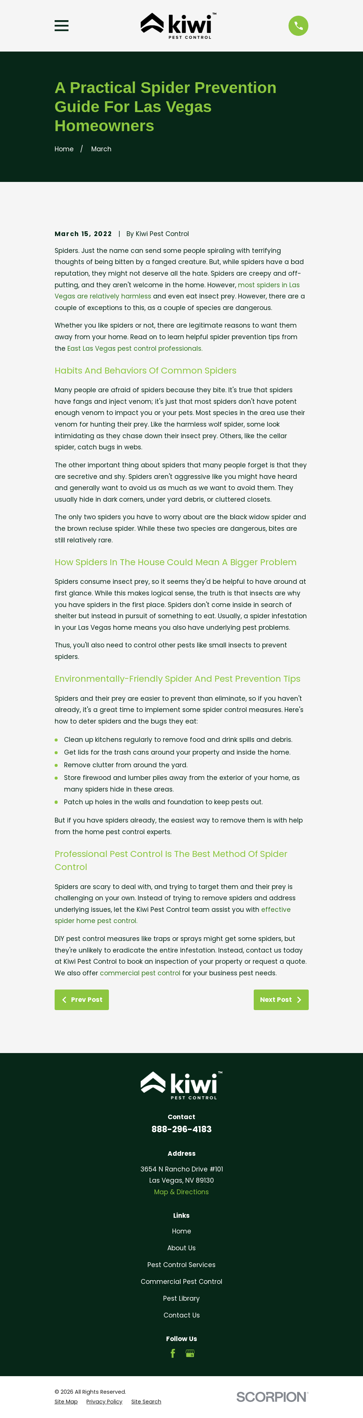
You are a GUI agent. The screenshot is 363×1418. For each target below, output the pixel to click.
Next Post (281, 999)
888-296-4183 (182, 1129)
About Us (181, 1248)
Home (181, 1231)
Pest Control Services (181, 1264)
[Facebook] (172, 1353)
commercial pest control (140, 973)
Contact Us (182, 1315)
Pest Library (181, 1298)
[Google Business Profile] (190, 1353)
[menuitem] (66, 1402)
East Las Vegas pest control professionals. (134, 348)
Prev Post (82, 999)
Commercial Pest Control (181, 1281)
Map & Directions (181, 1192)
